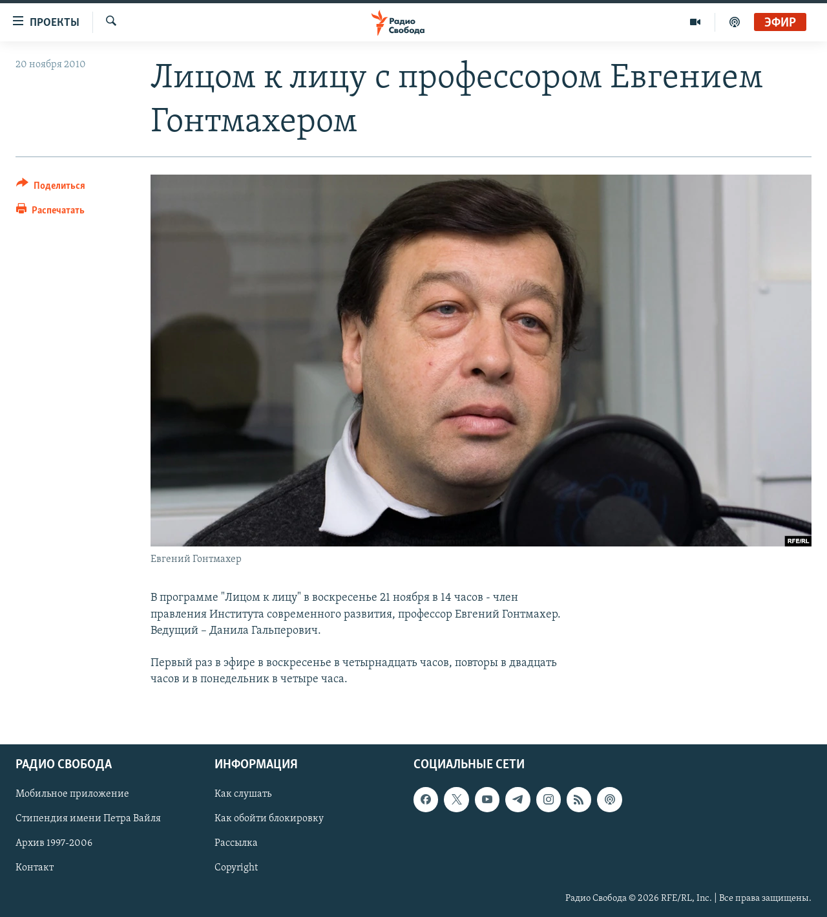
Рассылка (236, 844)
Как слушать (243, 795)
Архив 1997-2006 (54, 844)
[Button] (50, 188)
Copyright (236, 868)
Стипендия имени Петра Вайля (88, 819)
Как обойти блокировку (269, 819)
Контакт (35, 868)
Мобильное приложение (72, 795)
